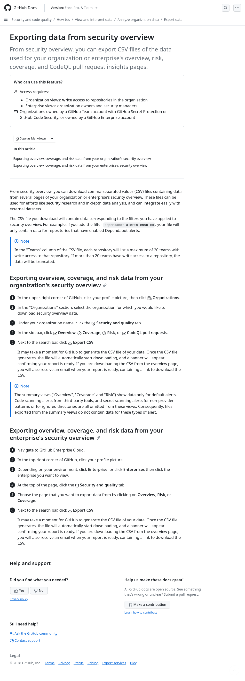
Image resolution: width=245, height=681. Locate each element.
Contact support (25, 640)
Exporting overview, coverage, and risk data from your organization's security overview (86, 281)
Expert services (114, 663)
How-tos (63, 19)
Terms (50, 663)
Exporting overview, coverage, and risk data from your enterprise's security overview (86, 434)
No (39, 590)
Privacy (64, 663)
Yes (19, 590)
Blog (133, 663)
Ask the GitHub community (33, 633)
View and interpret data (93, 19)
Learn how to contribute (141, 612)
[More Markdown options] (52, 138)
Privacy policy (19, 599)
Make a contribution (147, 604)
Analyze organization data (138, 19)
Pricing (92, 663)
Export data (173, 19)
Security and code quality (32, 19)
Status (79, 663)
